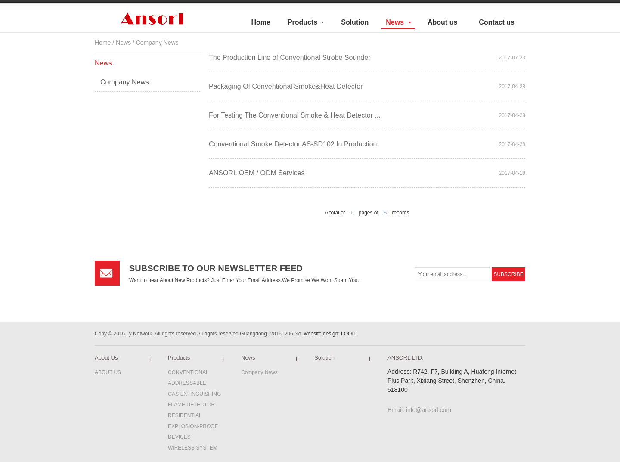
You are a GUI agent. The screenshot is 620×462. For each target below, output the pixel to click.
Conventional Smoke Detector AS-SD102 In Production (293, 144)
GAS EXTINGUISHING (194, 394)
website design (321, 334)
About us (442, 22)
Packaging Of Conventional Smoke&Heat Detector (286, 86)
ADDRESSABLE (187, 383)
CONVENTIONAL (188, 372)
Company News (157, 42)
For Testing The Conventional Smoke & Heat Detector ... (295, 115)
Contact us (497, 22)
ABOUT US (108, 372)
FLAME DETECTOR (191, 405)
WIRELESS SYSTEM (192, 448)
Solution (355, 22)
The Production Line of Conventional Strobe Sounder (289, 57)
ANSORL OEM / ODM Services (257, 173)
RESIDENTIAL (185, 415)
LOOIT (348, 334)
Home (260, 22)
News (395, 22)
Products (302, 22)
